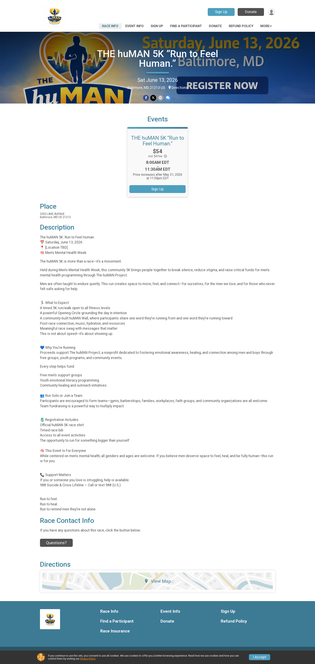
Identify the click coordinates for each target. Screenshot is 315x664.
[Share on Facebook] (146, 98)
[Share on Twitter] (153, 98)
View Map (157, 586)
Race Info (110, 26)
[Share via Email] (160, 98)
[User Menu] (271, 12)
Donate (250, 12)
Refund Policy (241, 26)
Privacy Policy (87, 658)
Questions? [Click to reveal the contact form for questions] (56, 547)
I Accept (259, 657)
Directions (180, 88)
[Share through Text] (167, 98)
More (264, 26)
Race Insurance (115, 635)
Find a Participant (186, 26)
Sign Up (221, 12)
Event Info (134, 26)
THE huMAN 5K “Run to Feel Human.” (157, 58)
